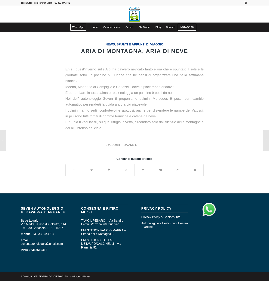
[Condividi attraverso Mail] (194, 170)
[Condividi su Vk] (160, 170)
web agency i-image (81, 276)
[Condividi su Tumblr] (143, 170)
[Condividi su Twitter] (91, 170)
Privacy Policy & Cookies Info (160, 217)
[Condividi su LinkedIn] (125, 170)
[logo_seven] (134, 14)
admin (132, 144)
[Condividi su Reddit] (177, 170)
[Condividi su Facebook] (74, 170)
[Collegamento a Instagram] (245, 3)
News (110, 44)
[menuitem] (79, 27)
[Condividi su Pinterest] (108, 170)
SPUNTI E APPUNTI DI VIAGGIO (140, 44)
